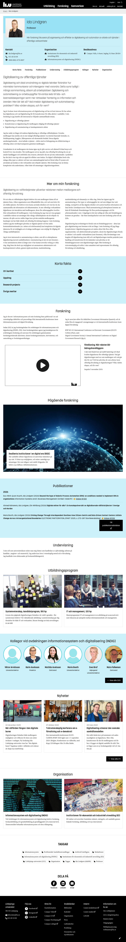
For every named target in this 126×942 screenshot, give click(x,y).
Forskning (63, 6)
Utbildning (49, 6)
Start (5, 11)
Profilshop (67, 928)
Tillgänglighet (108, 923)
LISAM (86, 916)
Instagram (30, 913)
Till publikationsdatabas (111, 524)
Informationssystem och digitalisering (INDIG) (64, 59)
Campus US (49, 916)
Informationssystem (31, 852)
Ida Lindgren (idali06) (83, 861)
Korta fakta (17, 70)
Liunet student (89, 912)
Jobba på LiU (111, 6)
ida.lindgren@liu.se (15, 53)
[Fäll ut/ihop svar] (80, 271)
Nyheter (95, 70)
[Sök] (119, 2)
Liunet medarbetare (90, 908)
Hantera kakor (108, 919)
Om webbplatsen (109, 911)
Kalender (67, 912)
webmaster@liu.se (109, 930)
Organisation (107, 70)
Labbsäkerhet (68, 924)
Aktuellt (102, 6)
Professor (99, 861)
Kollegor (85, 70)
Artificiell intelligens (81, 852)
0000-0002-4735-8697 (16, 60)
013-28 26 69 (13, 57)
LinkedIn (30, 917)
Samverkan (77, 6)
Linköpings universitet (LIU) (35, 861)
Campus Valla (49, 912)
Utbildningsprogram (71, 70)
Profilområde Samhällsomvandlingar (57, 852)
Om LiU (95, 6)
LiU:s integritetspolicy (111, 915)
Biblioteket (68, 908)
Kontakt (120, 6)
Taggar (67, 861)
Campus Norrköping (52, 920)
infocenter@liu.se (13, 915)
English (112, 2)
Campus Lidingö (50, 924)
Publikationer (41, 70)
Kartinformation (50, 908)
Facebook (30, 908)
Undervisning (55, 70)
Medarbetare (98, 852)
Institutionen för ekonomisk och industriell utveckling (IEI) (83, 857)
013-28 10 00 (12, 918)
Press (66, 920)
